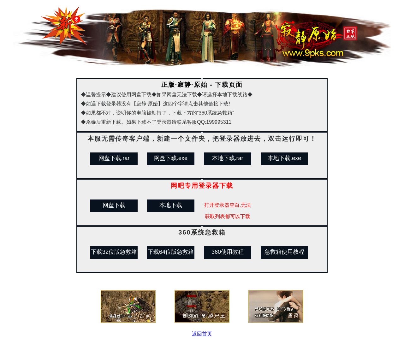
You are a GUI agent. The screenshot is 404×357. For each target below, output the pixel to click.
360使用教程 (227, 252)
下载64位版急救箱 (171, 252)
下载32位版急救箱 (114, 252)
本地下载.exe (284, 158)
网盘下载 (114, 205)
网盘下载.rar (114, 158)
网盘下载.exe (170, 158)
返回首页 (202, 333)
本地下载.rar (227, 158)
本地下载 (170, 205)
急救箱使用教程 (284, 252)
